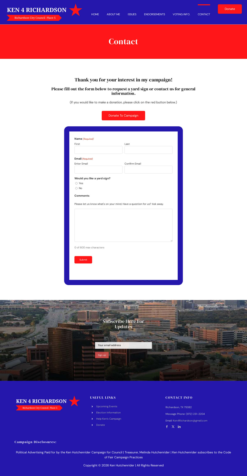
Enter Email (81, 163)
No (80, 188)
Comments (82, 195)
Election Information (108, 412)
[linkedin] (179, 426)
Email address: (123, 343)
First (77, 144)
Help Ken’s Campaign (108, 418)
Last (127, 144)
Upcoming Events (106, 406)
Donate (100, 425)
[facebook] (167, 426)
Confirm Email (133, 163)
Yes (81, 183)
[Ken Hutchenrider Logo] (44, 5)
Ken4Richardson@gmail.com (190, 420)
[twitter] (173, 426)
